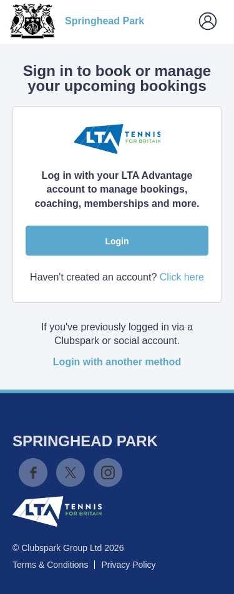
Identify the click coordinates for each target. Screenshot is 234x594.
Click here (182, 277)
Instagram (108, 472)
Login (117, 241)
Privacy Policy (128, 565)
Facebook (33, 472)
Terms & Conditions (50, 565)
